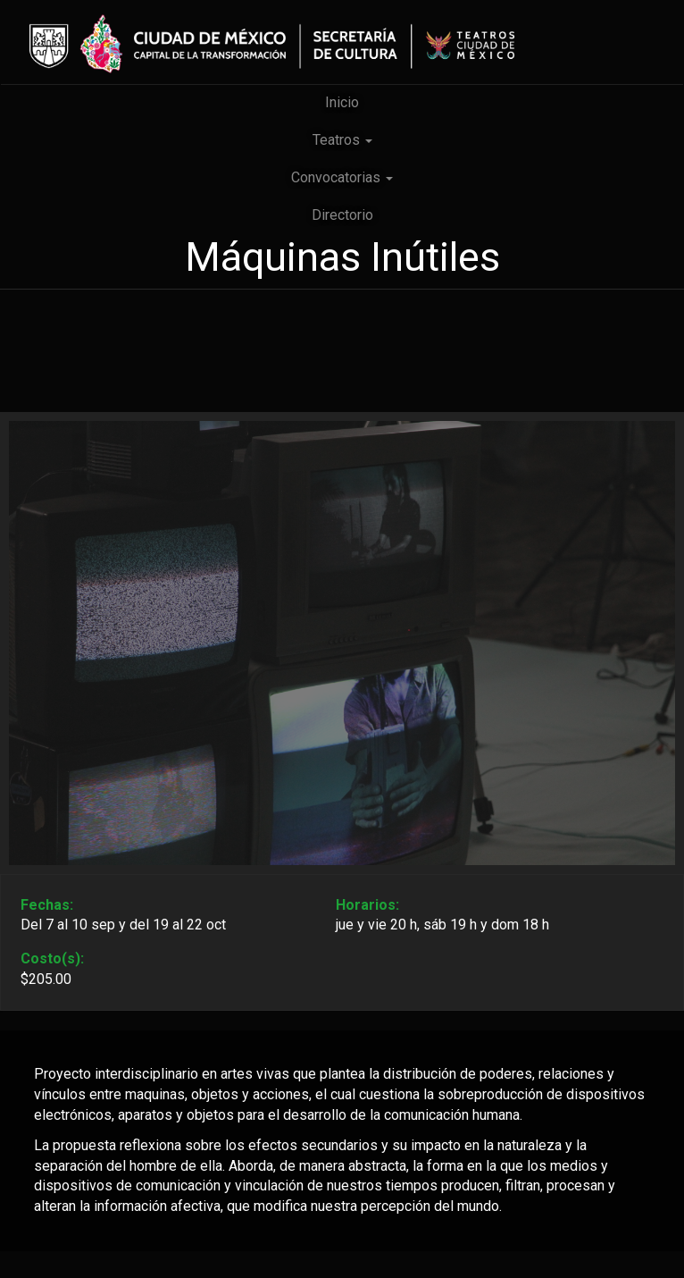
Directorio (342, 214)
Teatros (342, 139)
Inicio (342, 102)
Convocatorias (342, 177)
